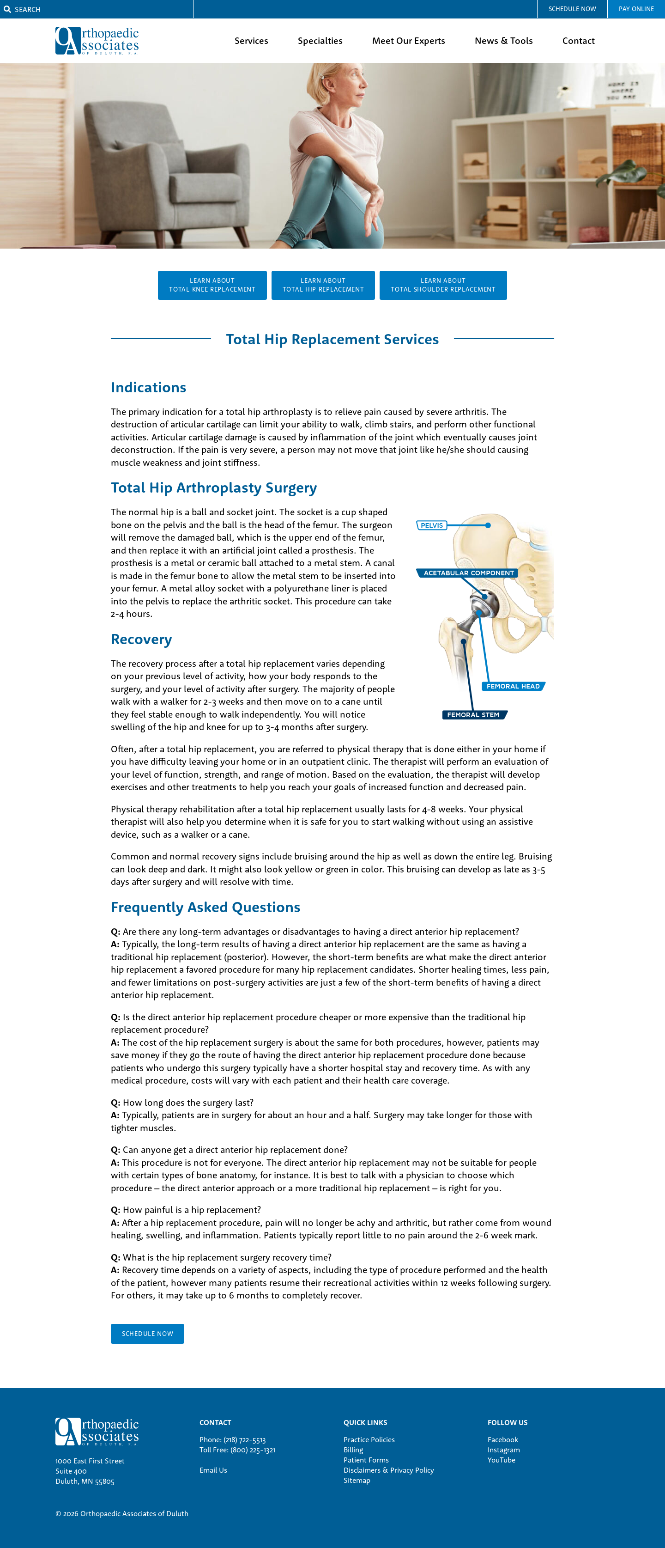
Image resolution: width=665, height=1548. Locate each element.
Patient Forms (366, 1459)
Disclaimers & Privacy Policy (389, 1470)
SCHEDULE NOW (147, 1333)
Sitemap (357, 1480)
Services (251, 40)
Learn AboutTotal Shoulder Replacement (443, 284)
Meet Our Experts (408, 40)
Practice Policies (369, 1439)
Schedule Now (572, 9)
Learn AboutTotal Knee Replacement (212, 284)
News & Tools (504, 40)
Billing (353, 1449)
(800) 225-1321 (252, 1449)
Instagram (504, 1449)
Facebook (503, 1439)
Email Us (213, 1470)
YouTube (501, 1459)
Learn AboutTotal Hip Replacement (323, 284)
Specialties (320, 40)
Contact (578, 40)
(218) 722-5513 (245, 1439)
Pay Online (636, 9)
